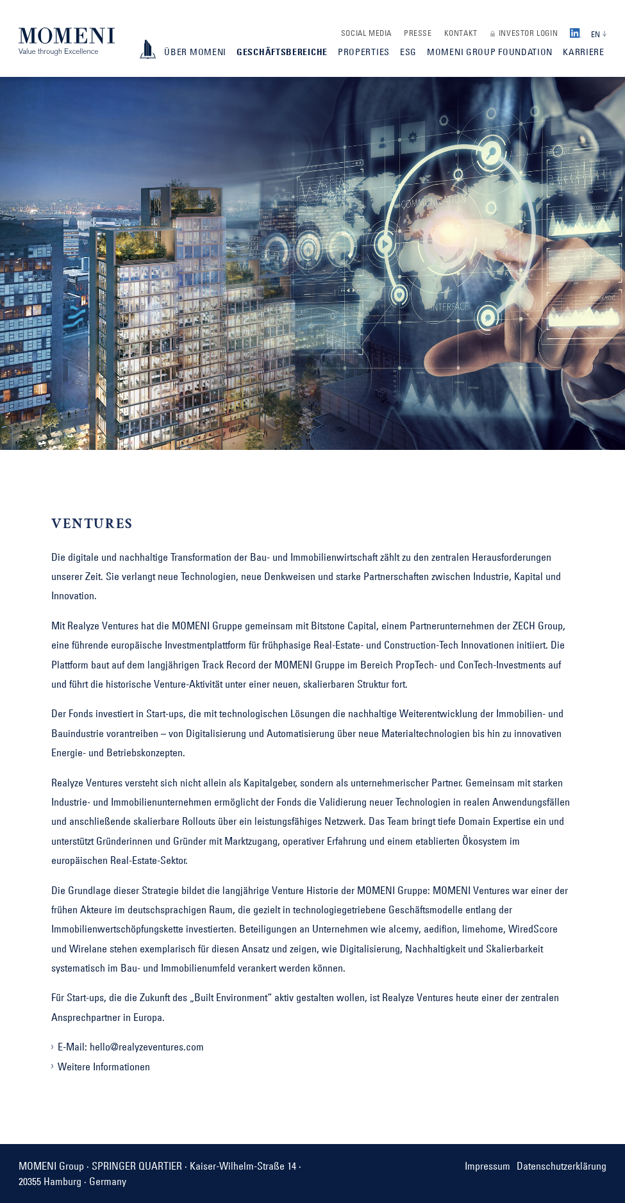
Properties (364, 52)
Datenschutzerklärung (561, 1165)
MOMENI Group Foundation (490, 52)
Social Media (366, 33)
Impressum (487, 1165)
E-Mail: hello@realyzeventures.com (131, 1046)
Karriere (583, 52)
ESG (408, 52)
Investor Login (528, 33)
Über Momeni (195, 52)
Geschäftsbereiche (282, 52)
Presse (418, 33)
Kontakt (461, 33)
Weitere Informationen (104, 1066)
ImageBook (148, 49)
